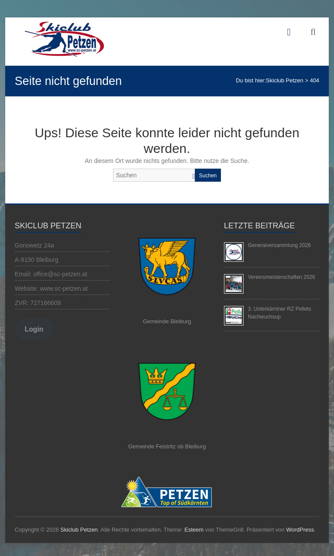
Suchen (208, 176)
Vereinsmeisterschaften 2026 (281, 277)
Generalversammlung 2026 (279, 245)
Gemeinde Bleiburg (167, 321)
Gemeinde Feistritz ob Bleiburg (167, 446)
